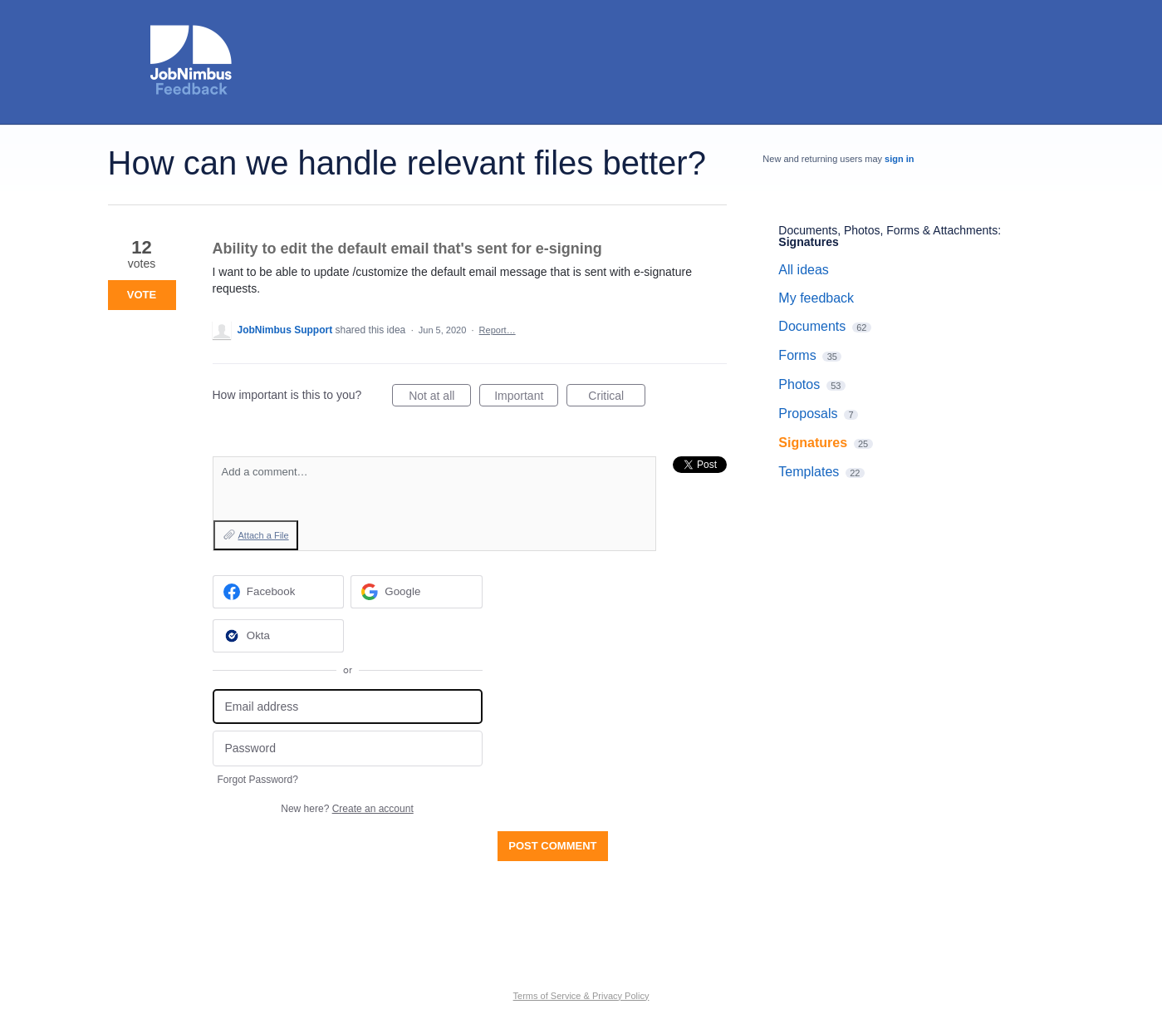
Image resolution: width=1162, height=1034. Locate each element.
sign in (899, 159)
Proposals (807, 413)
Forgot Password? (258, 779)
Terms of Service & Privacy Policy (581, 996)
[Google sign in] (417, 591)
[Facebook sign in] (279, 591)
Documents (812, 326)
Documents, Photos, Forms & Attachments (888, 230)
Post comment (552, 846)
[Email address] (348, 707)
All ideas (803, 270)
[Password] (348, 748)
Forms (797, 355)
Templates (808, 472)
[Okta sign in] (279, 635)
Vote (141, 294)
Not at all (440, 398)
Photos (799, 384)
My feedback (816, 298)
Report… (497, 330)
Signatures (808, 242)
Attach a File (263, 535)
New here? (347, 809)
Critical (616, 398)
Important (526, 398)
